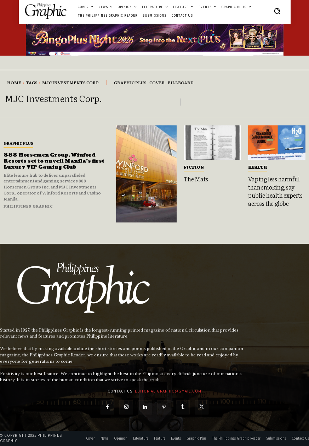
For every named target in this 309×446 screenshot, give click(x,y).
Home (14, 82)
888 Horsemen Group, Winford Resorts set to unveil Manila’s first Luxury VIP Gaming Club (56, 161)
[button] (277, 10)
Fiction (194, 167)
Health (257, 167)
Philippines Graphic (28, 206)
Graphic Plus (18, 143)
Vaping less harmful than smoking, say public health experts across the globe (275, 191)
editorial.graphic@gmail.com (168, 391)
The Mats (196, 179)
